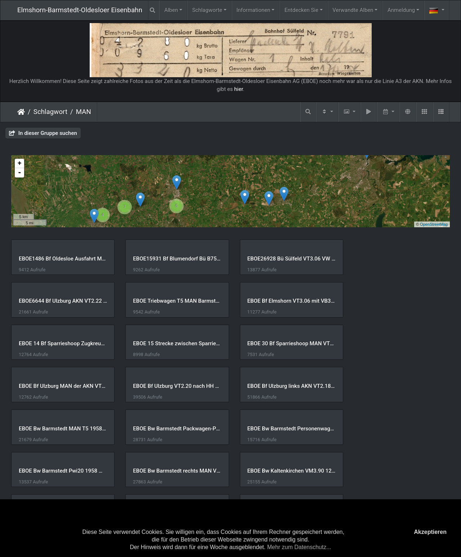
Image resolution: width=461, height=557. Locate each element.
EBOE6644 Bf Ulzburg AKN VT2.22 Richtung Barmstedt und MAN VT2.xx (399, 258)
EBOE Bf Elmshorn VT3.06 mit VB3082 (174, 301)
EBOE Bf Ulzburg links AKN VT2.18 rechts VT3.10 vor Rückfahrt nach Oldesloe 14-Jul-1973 (399, 343)
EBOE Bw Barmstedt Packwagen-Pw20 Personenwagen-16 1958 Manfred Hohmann (174, 386)
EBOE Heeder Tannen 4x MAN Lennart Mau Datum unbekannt (286, 428)
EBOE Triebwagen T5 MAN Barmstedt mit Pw (62, 301)
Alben (171, 10)
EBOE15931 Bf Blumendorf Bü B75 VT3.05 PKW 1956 (174, 258)
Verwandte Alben (352, 10)
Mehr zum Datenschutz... (299, 547)
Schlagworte (207, 10)
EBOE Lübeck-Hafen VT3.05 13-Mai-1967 (62, 471)
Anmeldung (401, 10)
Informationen (253, 10)
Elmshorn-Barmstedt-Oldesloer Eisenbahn (79, 10)
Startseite (21, 112)
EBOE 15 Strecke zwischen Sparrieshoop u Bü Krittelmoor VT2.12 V (399, 301)
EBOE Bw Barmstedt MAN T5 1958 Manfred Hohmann (62, 386)
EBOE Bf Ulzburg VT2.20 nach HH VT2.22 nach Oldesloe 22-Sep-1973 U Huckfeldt (286, 343)
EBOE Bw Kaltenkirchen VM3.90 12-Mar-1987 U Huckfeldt (174, 428)
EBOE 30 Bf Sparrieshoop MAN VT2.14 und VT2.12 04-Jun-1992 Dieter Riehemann (62, 343)
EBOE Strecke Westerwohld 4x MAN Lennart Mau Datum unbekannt (399, 471)
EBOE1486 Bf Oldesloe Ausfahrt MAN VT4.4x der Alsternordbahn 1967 (62, 258)
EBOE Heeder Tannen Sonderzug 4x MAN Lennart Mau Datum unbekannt (399, 428)
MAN (83, 112)
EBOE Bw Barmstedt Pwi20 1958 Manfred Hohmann (399, 386)
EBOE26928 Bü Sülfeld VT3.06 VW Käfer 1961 (286, 258)
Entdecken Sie (301, 10)
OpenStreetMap (434, 224)
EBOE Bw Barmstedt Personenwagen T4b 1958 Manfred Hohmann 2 (286, 386)
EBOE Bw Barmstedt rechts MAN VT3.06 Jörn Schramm (62, 428)
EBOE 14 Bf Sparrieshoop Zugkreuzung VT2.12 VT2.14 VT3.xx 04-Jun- (286, 301)
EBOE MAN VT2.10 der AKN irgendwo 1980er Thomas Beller (286, 471)
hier (238, 89)
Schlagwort (50, 112)
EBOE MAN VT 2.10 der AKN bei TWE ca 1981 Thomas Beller (174, 471)
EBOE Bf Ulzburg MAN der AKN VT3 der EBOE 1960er (174, 343)
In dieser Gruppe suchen (43, 133)
